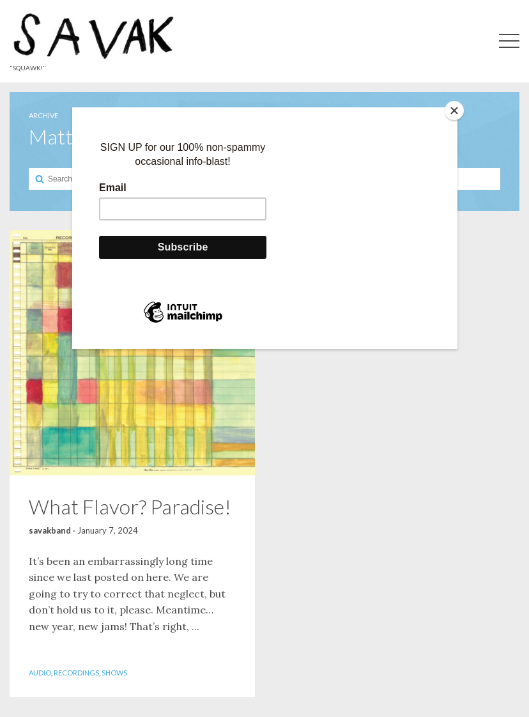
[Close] (454, 110)
